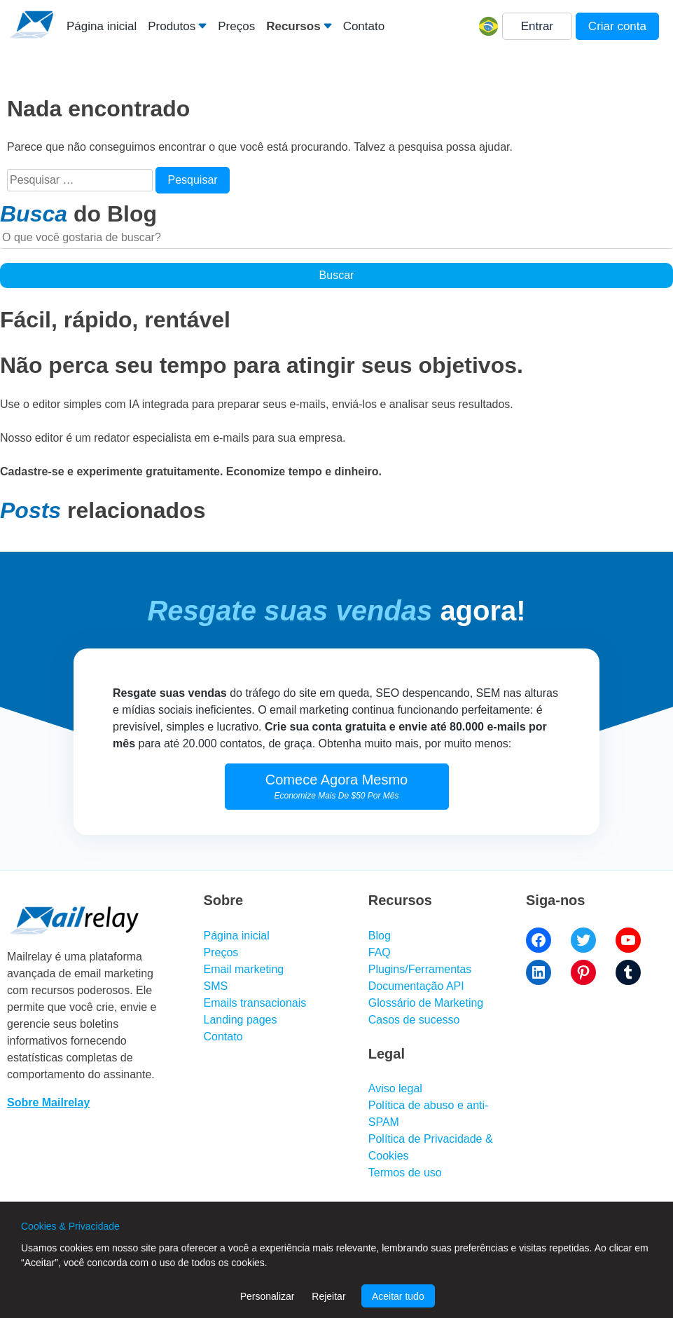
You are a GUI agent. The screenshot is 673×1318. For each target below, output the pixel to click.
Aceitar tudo (398, 1296)
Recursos (293, 26)
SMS (216, 986)
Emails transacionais (255, 1003)
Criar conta (617, 26)
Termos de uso (405, 1172)
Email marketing (244, 969)
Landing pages (240, 1020)
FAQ (379, 952)
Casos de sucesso (414, 1020)
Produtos (171, 26)
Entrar (537, 26)
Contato (364, 26)
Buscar (336, 275)
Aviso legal (395, 1088)
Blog (379, 936)
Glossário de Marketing (426, 1003)
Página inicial (102, 26)
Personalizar (267, 1296)
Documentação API (416, 986)
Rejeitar (328, 1296)
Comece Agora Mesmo (336, 786)
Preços (236, 26)
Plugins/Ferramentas (420, 969)
